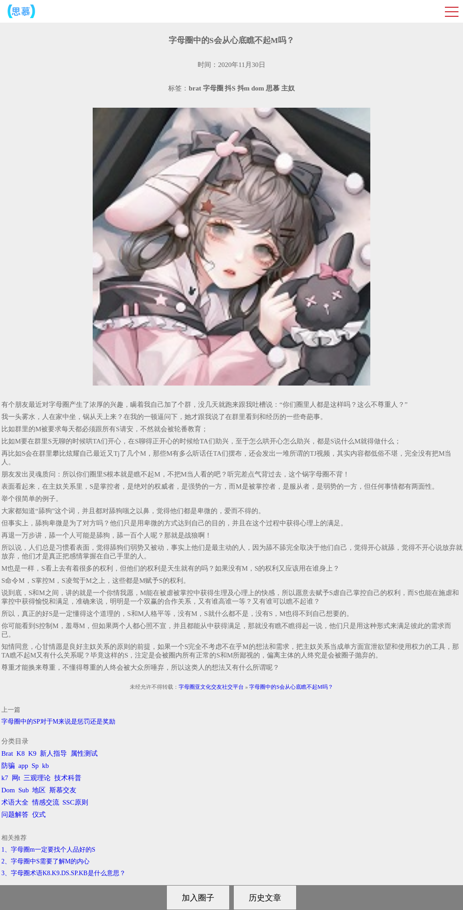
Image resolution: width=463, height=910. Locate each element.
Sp (35, 765)
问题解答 (14, 814)
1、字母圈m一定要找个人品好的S (48, 849)
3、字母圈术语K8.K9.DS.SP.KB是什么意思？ (63, 873)
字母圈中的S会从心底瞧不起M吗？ (291, 687)
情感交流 (45, 802)
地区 (39, 790)
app (23, 765)
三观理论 (37, 777)
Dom (8, 790)
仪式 (39, 814)
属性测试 (84, 753)
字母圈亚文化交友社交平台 (211, 687)
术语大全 (14, 802)
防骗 (8, 765)
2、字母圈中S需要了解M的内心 (45, 861)
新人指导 (53, 753)
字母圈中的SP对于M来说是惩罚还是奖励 (58, 721)
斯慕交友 (62, 790)
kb (45, 765)
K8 (20, 753)
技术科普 (67, 777)
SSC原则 (75, 802)
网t (16, 777)
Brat (7, 753)
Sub (24, 790)
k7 (4, 777)
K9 (32, 753)
